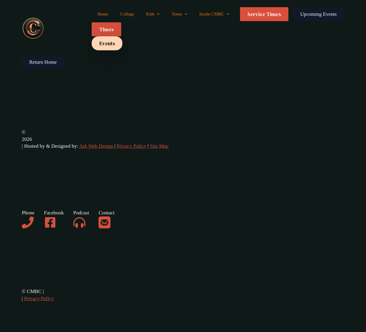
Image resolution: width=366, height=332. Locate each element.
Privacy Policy (132, 146)
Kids (150, 14)
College (127, 14)
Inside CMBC (211, 14)
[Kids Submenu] (160, 14)
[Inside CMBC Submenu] (230, 14)
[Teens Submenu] (187, 14)
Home (103, 14)
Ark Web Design (96, 146)
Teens (177, 14)
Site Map (159, 146)
